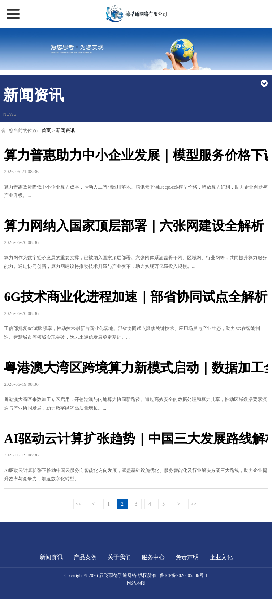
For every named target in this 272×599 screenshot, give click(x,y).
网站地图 (136, 583)
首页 (46, 130)
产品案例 (85, 557)
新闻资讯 (65, 130)
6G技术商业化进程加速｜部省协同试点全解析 (135, 297)
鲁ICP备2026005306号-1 (183, 575)
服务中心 (153, 557)
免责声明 (187, 557)
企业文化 (221, 557)
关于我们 (119, 557)
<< (79, 504)
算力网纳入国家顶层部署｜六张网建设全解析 (134, 226)
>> (194, 504)
